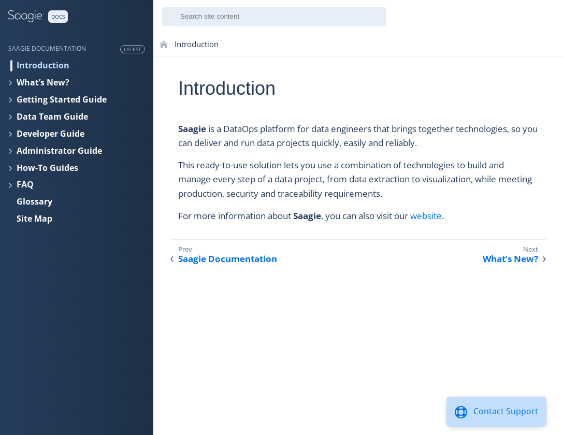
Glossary (34, 201)
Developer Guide (50, 133)
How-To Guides (47, 167)
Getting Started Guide (62, 99)
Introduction (43, 65)
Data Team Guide (52, 116)
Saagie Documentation (227, 259)
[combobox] (274, 16)
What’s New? (43, 82)
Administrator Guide (59, 150)
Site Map (34, 218)
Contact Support (505, 411)
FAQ (25, 184)
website (426, 216)
